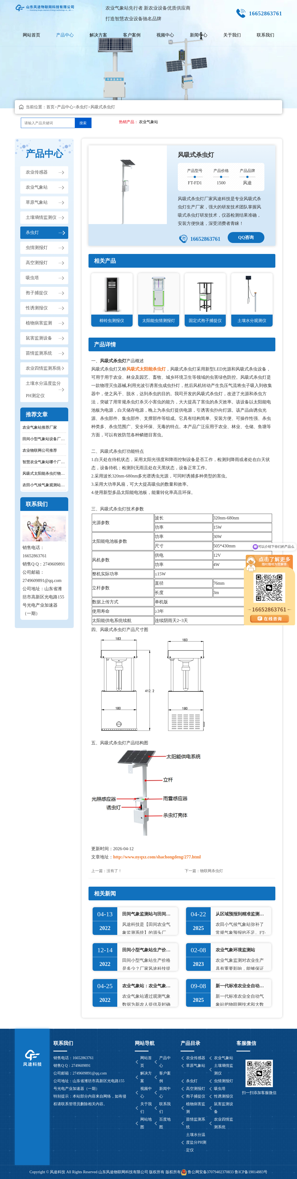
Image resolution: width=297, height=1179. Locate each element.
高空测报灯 (37, 263)
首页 (50, 107)
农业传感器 (37, 172)
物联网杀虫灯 (211, 871)
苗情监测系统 (39, 353)
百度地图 (165, 1123)
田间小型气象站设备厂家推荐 (44, 439)
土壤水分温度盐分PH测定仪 (43, 389)
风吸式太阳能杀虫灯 (146, 369)
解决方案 (98, 35)
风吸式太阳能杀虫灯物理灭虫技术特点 (44, 473)
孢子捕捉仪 (37, 293)
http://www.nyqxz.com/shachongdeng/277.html (157, 857)
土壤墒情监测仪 (41, 217)
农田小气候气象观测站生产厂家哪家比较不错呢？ (44, 485)
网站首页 (31, 35)
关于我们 (232, 35)
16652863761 (205, 239)
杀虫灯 (82, 107)
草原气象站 (37, 202)
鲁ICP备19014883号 (251, 1172)
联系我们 (265, 35)
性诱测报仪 (37, 308)
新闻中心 (198, 35)
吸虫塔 (32, 278)
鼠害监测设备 (39, 338)
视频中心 (165, 35)
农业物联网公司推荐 (39, 450)
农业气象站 (148, 122)
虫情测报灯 (37, 247)
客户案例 (132, 35)
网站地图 (146, 1123)
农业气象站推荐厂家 (39, 427)
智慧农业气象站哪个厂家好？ (44, 462)
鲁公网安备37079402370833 (207, 1172)
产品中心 (65, 35)
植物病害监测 (39, 323)
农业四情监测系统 (43, 368)
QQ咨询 (246, 237)
